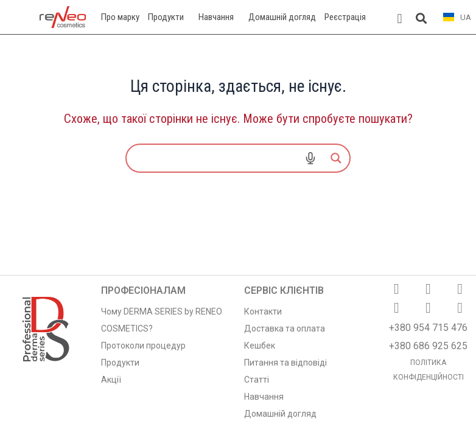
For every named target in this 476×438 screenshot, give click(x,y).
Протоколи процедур (143, 345)
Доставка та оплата (284, 328)
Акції (111, 379)
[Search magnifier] (336, 158)
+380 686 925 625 (428, 346)
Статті (256, 379)
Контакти (263, 311)
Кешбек (259, 345)
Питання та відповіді (285, 362)
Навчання (264, 396)
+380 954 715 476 (428, 327)
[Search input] (181, 158)
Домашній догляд (280, 414)
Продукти (120, 362)
